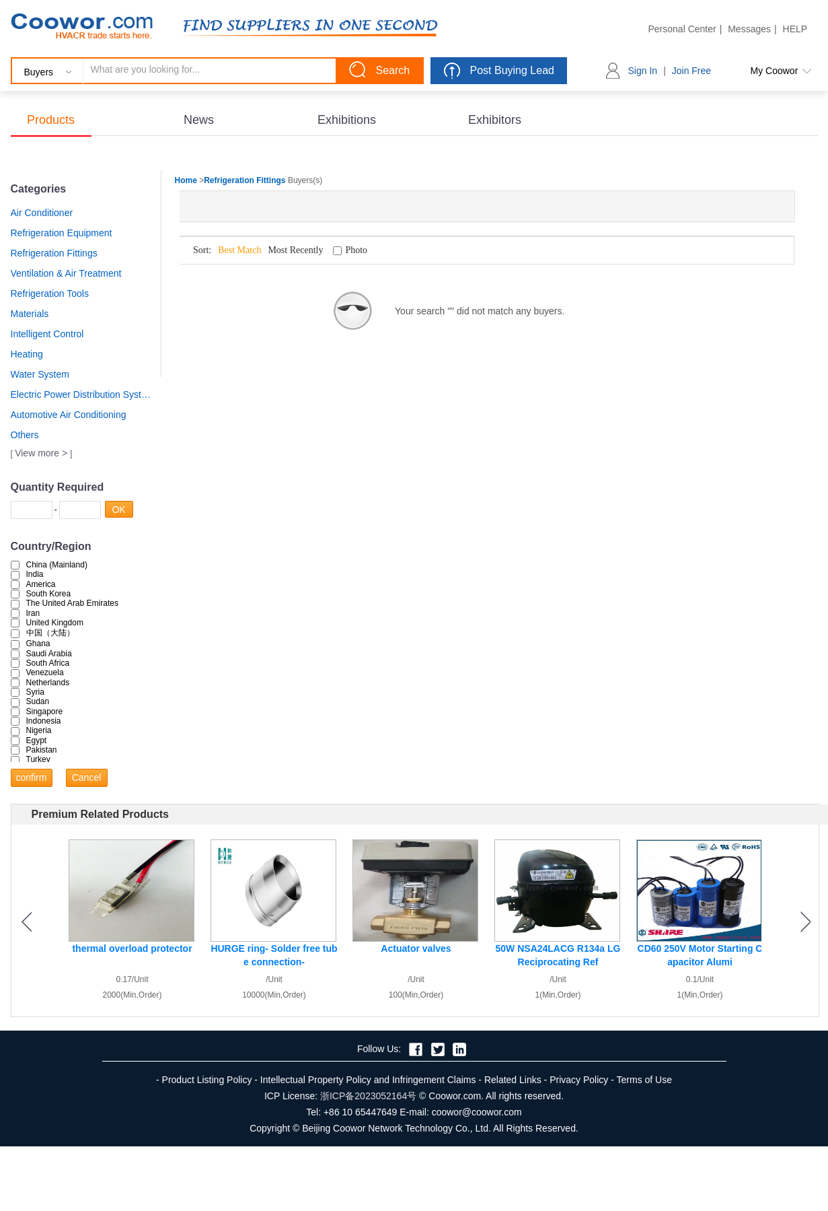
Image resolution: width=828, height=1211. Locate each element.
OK (122, 509)
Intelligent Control (47, 333)
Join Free (691, 70)
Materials (30, 313)
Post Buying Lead (512, 70)
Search (393, 70)
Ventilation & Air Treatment (66, 273)
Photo (356, 250)
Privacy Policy (579, 1079)
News (199, 120)
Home (186, 180)
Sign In (643, 70)
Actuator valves (416, 948)
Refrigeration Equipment (61, 233)
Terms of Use (644, 1079)
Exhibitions (346, 120)
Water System (40, 374)
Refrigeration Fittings (54, 253)
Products (51, 120)
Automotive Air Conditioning (68, 414)
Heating (27, 354)
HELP (795, 29)
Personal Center (682, 29)
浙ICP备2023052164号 (368, 1096)
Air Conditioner (42, 212)
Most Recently (295, 250)
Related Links (512, 1079)
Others (25, 434)
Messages (749, 29)
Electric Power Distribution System (81, 394)
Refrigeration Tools (50, 293)
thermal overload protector (132, 948)
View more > (42, 453)
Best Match (239, 250)
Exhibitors (494, 120)
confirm (34, 777)
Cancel (90, 777)
